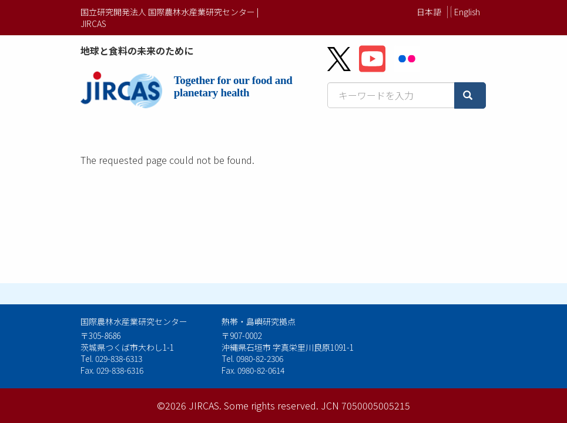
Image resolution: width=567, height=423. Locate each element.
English (467, 12)
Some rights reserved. (271, 405)
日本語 (429, 12)
